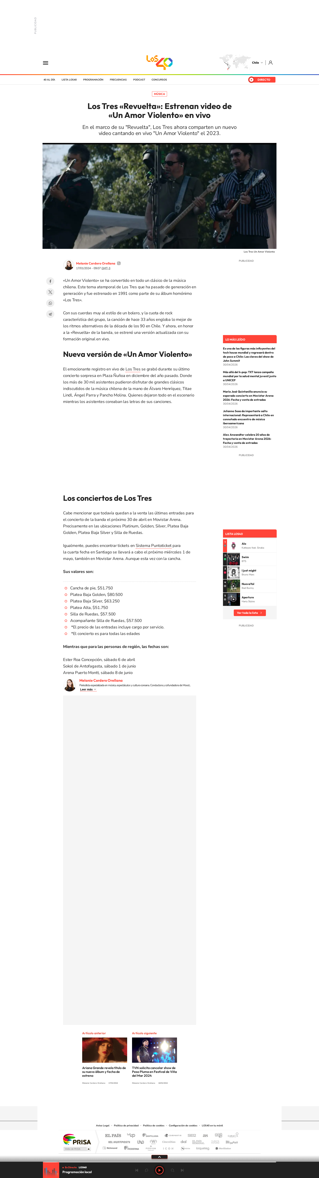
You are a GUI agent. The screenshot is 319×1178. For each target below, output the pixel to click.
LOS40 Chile (159, 62)
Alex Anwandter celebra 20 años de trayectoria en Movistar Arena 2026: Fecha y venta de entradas (247, 439)
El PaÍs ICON (168, 1147)
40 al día (49, 79)
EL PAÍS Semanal (198, 1140)
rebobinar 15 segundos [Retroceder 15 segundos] (146, 1170)
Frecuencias (118, 79)
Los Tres (133, 369)
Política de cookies (153, 1125)
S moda (185, 1147)
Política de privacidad (126, 1125)
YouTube (151, 1098)
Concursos (159, 79)
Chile (255, 62)
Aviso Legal (102, 1125)
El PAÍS (113, 1135)
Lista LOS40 (69, 79)
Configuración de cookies (183, 1125)
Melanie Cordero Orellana (95, 263)
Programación (93, 79)
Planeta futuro (214, 1140)
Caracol (232, 1135)
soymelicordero (119, 263)
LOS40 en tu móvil (212, 1125)
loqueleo (203, 1147)
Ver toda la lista (247, 613)
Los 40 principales (132, 1135)
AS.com (203, 1135)
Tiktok (135, 1098)
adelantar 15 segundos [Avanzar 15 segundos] (172, 1170)
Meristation (222, 1147)
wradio (152, 1140)
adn (217, 1135)
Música (159, 94)
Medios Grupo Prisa (76, 1148)
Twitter (50, 292)
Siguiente (182, 1170)
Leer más (86, 689)
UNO (141, 1140)
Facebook (50, 281)
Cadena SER (191, 1135)
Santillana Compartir (173, 1135)
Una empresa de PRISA (77, 1139)
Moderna (130, 1147)
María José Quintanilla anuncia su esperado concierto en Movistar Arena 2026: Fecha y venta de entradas (248, 396)
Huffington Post (118, 1140)
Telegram (50, 314)
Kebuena (228, 1140)
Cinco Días (168, 1140)
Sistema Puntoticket (154, 545)
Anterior (136, 1170)
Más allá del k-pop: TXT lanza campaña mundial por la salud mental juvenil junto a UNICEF (249, 376)
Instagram (143, 1098)
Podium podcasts (150, 1147)
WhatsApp (50, 303)
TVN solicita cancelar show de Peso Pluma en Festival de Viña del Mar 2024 (154, 1072)
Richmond (110, 1147)
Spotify (176, 1098)
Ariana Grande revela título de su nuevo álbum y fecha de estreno (104, 1072)
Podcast (139, 79)
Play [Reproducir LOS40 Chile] (159, 1170)
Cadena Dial (184, 1140)
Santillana (151, 1135)
